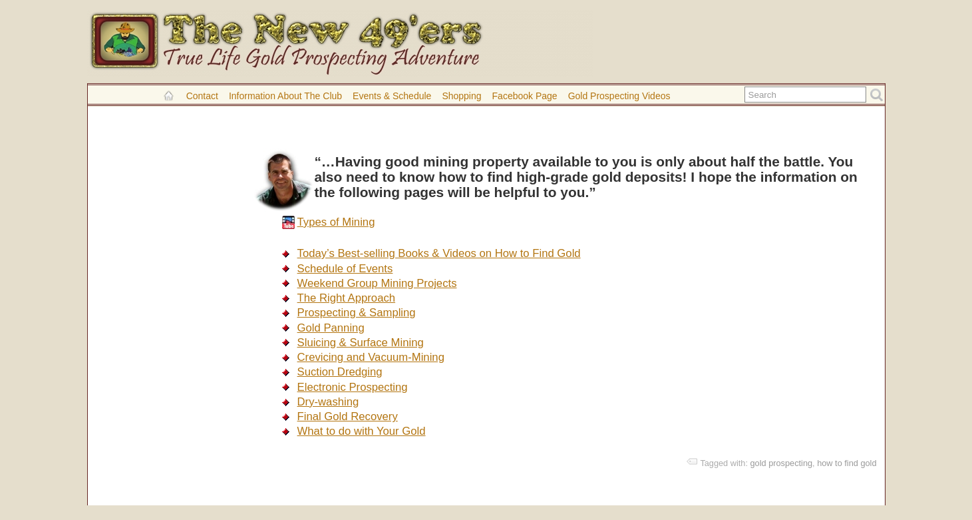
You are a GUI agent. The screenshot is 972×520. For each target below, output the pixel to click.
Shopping (461, 96)
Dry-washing (328, 401)
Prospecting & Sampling (356, 312)
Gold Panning (331, 328)
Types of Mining (336, 222)
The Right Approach (346, 298)
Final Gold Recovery (347, 416)
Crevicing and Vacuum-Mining (370, 357)
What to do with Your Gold (361, 431)
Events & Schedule (392, 96)
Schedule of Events (345, 268)
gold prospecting (781, 463)
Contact (202, 96)
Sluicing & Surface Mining (360, 342)
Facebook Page (525, 96)
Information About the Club (285, 96)
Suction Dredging (340, 372)
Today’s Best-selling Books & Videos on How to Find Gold (439, 253)
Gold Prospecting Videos (619, 96)
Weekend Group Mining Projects (377, 283)
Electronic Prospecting (352, 387)
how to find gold (846, 463)
